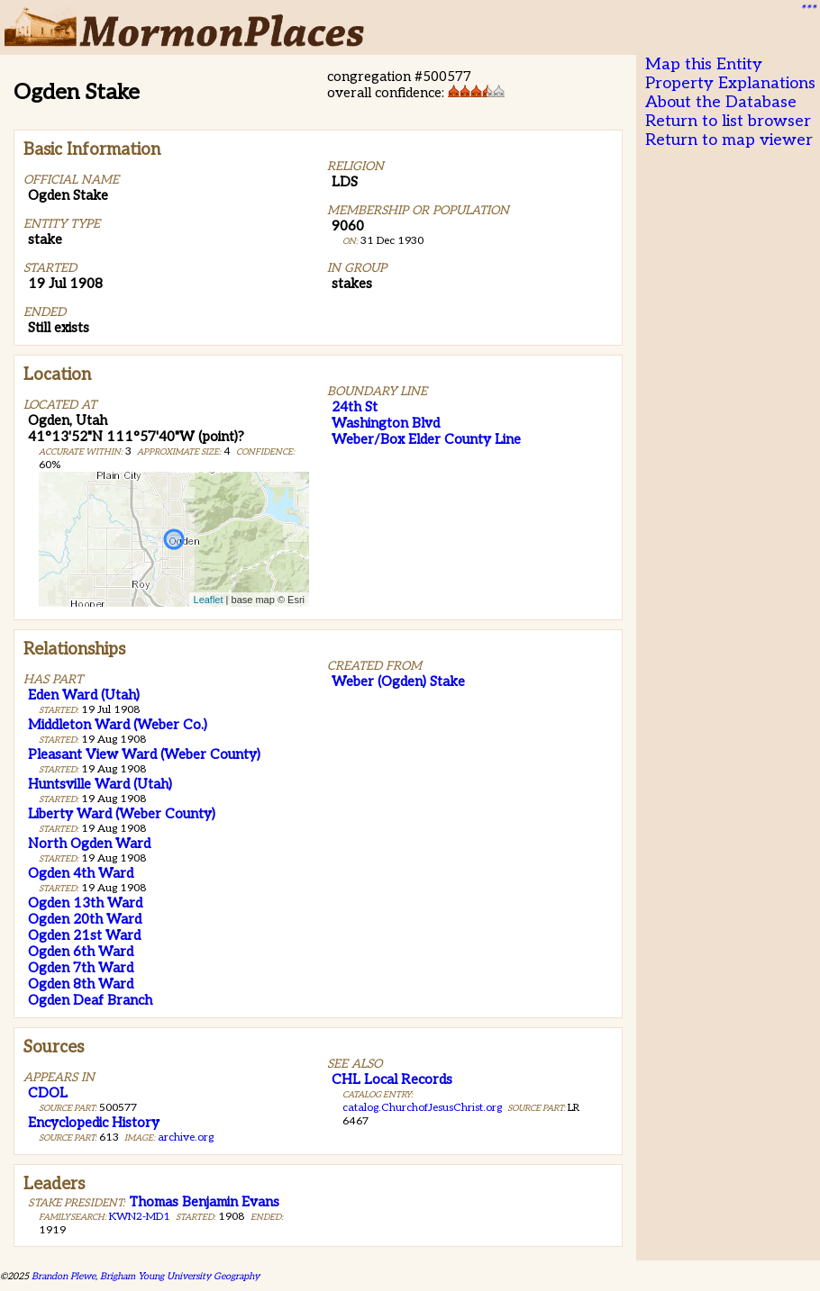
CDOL (48, 1093)
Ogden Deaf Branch (90, 1000)
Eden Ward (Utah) (84, 695)
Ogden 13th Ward (85, 903)
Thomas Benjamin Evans (204, 1202)
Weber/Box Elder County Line (426, 439)
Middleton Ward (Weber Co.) (117, 725)
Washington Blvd (386, 423)
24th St (355, 407)
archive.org (186, 1137)
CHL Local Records (392, 1079)
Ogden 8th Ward (80, 984)
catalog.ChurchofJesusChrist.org (422, 1108)
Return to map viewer (729, 140)
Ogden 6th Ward (80, 951)
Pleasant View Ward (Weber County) (144, 754)
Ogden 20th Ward (84, 919)
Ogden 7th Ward (80, 968)
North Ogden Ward (89, 843)
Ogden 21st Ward (84, 935)
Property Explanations (730, 83)
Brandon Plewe (64, 1276)
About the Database (721, 102)
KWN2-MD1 (139, 1216)
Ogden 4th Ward (80, 873)
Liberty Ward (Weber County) (121, 814)
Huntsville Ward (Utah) (100, 784)
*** (807, 10)
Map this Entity (703, 64)
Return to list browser (728, 121)
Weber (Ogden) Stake (398, 681)
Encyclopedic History (93, 1123)
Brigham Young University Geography (180, 1276)
